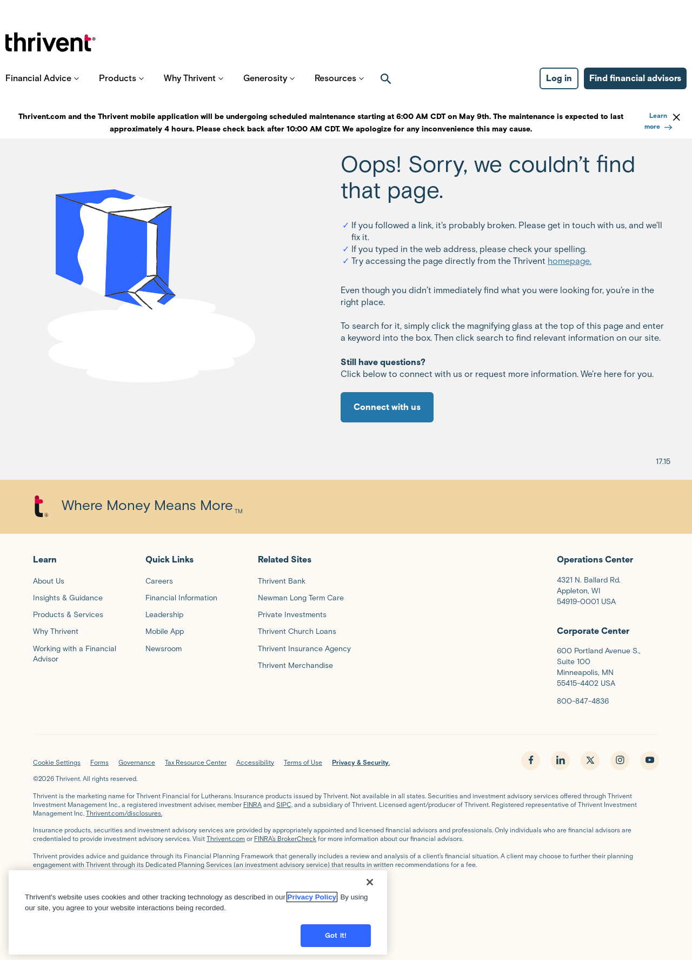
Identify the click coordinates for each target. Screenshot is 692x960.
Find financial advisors (635, 87)
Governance (136, 762)
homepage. (569, 261)
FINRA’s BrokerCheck (285, 839)
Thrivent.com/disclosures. (124, 813)
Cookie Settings (57, 762)
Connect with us (387, 407)
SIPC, (284, 804)
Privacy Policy (312, 897)
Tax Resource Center (196, 762)
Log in (559, 87)
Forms (99, 762)
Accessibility (255, 762)
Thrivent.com (226, 839)
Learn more (658, 120)
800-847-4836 (583, 701)
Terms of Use (303, 762)
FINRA (252, 804)
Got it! (336, 935)
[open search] (386, 87)
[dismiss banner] (676, 116)
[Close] (370, 882)
